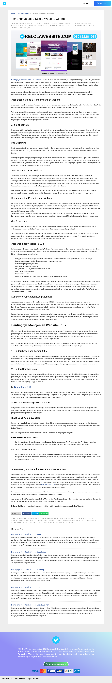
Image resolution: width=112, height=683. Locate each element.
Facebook (26, 513)
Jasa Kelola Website (35, 23)
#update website (48, 522)
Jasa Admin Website (23, 13)
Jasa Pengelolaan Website (38, 25)
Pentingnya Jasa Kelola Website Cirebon (27, 587)
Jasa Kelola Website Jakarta (76, 23)
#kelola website (55, 520)
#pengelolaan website (19, 522)
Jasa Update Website (57, 25)
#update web (35, 522)
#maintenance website (71, 520)
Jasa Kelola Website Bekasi (53, 23)
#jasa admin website (50, 518)
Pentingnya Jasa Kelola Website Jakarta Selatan (30, 605)
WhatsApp (44, 513)
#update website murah (65, 522)
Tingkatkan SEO (22, 387)
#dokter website (34, 518)
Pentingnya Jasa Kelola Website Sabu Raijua (28, 552)
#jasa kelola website (68, 518)
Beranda (86, 3)
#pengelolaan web (89, 520)
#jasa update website (27, 520)
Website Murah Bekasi (74, 25)
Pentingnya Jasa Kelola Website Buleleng (27, 570)
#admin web (21, 518)
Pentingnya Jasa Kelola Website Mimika (27, 534)
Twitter (35, 513)
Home (13, 13)
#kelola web (42, 520)
